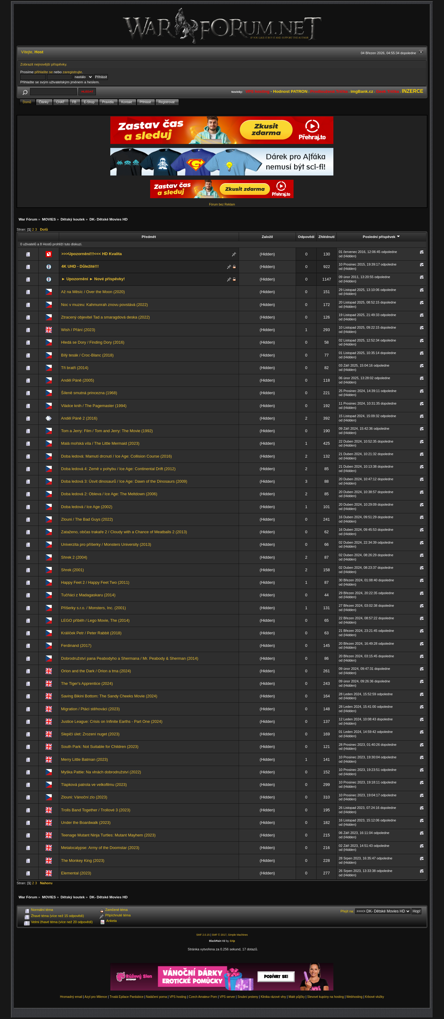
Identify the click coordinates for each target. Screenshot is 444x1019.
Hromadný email (71, 996)
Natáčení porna (156, 996)
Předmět (149, 237)
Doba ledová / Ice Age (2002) (86, 506)
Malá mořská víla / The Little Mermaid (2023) (100, 443)
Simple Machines (238, 934)
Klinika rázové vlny (273, 996)
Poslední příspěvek (381, 237)
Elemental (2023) (76, 873)
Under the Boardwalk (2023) (85, 822)
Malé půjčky (297, 996)
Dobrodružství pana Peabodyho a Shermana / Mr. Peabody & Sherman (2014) (129, 658)
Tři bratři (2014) (74, 367)
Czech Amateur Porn (203, 996)
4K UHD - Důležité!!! (80, 266)
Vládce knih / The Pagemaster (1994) (94, 405)
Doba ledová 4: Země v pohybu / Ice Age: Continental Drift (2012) (118, 468)
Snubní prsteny (247, 996)
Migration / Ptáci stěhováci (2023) (90, 709)
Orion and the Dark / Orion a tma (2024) (96, 671)
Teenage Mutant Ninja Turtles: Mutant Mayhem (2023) (108, 835)
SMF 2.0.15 (203, 934)
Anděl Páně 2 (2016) (79, 418)
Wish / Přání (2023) (78, 329)
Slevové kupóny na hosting (325, 996)
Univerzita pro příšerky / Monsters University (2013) (106, 544)
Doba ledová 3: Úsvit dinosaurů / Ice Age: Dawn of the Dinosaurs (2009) (124, 481)
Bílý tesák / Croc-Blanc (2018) (87, 355)
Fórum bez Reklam (222, 204)
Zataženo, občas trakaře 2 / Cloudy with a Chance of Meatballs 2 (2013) (124, 532)
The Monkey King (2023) (82, 860)
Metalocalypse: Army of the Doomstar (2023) (100, 847)
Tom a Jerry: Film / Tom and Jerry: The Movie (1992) (107, 430)
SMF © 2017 (219, 934)
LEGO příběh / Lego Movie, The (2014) (95, 620)
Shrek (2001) (72, 570)
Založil (267, 237)
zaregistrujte (72, 72)
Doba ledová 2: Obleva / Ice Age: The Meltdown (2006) (109, 494)
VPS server (227, 996)
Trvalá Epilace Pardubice (126, 996)
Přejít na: (347, 911)
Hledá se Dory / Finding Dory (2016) (92, 342)
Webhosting (354, 996)
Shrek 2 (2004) (74, 557)
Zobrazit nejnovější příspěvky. (43, 64)
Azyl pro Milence (96, 996)
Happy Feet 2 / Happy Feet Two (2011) (95, 582)
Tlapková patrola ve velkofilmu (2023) (94, 784)
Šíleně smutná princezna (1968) (89, 393)
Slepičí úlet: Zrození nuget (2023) (90, 734)
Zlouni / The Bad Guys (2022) (87, 519)
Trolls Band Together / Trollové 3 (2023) (95, 810)
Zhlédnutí (326, 237)
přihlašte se (44, 72)
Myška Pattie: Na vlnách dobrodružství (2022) (101, 772)
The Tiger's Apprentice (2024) (87, 683)
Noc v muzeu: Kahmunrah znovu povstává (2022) (104, 304)
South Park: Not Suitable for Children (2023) (100, 746)
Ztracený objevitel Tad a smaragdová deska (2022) (105, 317)
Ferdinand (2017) (76, 645)
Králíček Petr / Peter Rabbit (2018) (91, 633)
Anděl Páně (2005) (77, 380)
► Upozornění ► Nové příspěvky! (93, 279)
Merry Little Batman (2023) (84, 759)
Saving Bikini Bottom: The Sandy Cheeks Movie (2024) (109, 696)
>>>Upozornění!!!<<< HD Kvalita (91, 253)
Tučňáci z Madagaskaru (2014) (88, 595)
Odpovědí (306, 237)
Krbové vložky (374, 996)
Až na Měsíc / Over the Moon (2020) (93, 291)
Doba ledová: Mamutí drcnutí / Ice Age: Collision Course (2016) (116, 456)
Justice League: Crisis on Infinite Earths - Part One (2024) (111, 721)
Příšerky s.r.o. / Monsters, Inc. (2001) (93, 608)
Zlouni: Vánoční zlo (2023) (84, 797)
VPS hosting (177, 996)
